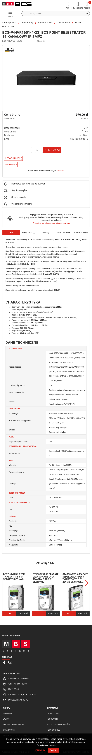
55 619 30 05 (13, 689)
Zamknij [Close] (53, 750)
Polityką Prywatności (76, 739)
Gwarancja (9, 730)
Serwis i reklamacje (13, 724)
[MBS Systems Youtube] (9, 662)
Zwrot (6, 719)
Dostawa (7, 713)
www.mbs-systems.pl (19, 678)
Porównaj (11, 164)
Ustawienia (40, 750)
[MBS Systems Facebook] (4, 662)
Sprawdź (60, 171)
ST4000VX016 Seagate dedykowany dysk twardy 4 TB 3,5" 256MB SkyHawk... (75, 578)
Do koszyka (52, 150)
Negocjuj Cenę (13, 158)
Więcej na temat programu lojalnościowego (51, 223)
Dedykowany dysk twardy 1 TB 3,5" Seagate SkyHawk (14, 577)
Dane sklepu (53, 713)
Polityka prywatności (58, 724)
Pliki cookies (53, 730)
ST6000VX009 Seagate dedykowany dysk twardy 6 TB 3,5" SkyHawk (45, 578)
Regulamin (52, 719)
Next (87, 583)
